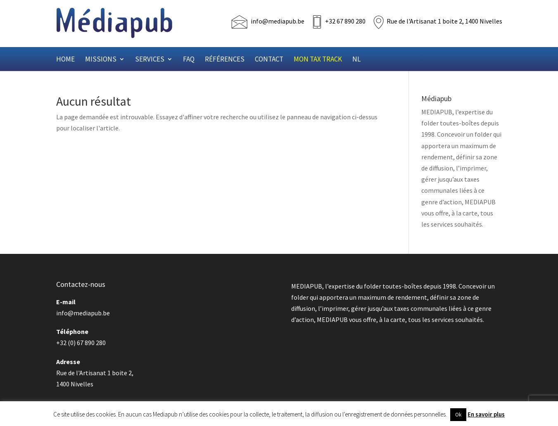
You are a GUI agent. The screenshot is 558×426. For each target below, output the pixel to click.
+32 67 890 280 (345, 21)
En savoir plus (486, 414)
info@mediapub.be (277, 21)
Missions (100, 60)
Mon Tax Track (318, 60)
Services (149, 60)
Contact (269, 60)
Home (65, 60)
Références (225, 60)
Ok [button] (458, 414)
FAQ (189, 60)
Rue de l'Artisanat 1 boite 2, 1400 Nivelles (444, 21)
